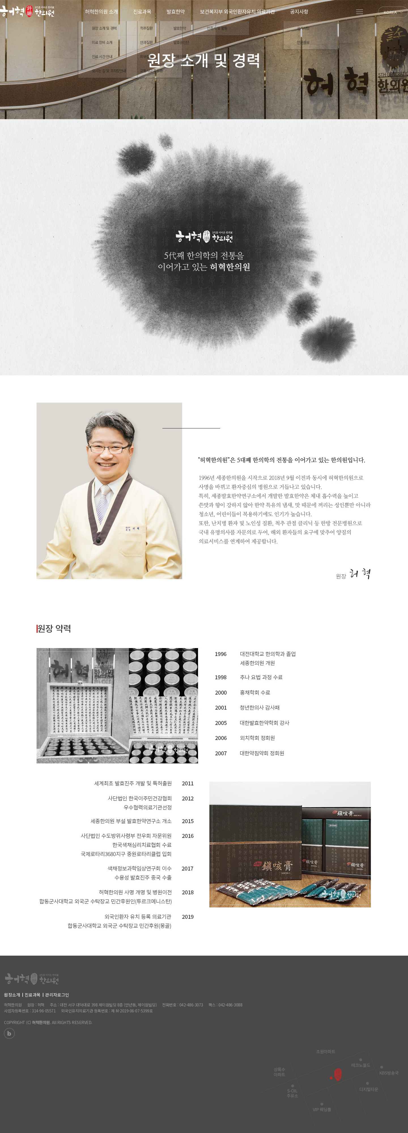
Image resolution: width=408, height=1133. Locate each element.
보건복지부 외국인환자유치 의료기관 (237, 11)
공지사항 (299, 11)
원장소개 (12, 995)
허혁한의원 (41, 1022)
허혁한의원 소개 (101, 11)
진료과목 (142, 11)
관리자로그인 (57, 995)
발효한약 (176, 11)
